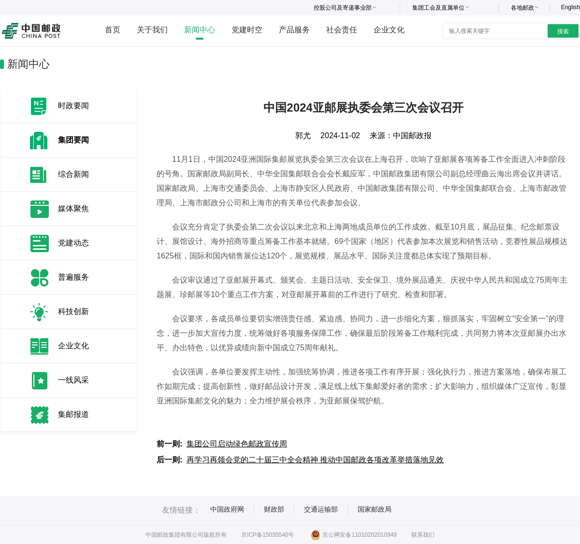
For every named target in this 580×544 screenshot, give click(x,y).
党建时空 (247, 30)
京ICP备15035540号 (267, 534)
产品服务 (294, 30)
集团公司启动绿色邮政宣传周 (237, 444)
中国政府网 (227, 509)
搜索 (563, 31)
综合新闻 (73, 174)
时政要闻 (73, 105)
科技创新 (73, 311)
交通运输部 (321, 509)
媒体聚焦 (73, 208)
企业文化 (389, 30)
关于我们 (152, 30)
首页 (112, 30)
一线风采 (73, 380)
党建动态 (73, 243)
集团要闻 (73, 140)
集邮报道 (73, 414)
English (570, 7)
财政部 (274, 509)
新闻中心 (199, 30)
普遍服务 (73, 277)
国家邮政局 (375, 509)
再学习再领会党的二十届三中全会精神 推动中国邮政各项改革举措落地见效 (315, 460)
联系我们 (423, 534)
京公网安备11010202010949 (353, 534)
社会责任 (341, 30)
